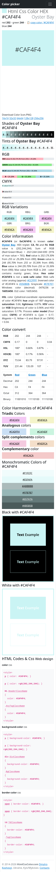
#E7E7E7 (48, 284)
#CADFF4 (14, 431)
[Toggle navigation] (50, 4)
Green (32, 374)
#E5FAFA (27, 479)
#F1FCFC (27, 473)
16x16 (5, 118)
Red (17, 374)
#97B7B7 (27, 492)
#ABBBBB (27, 486)
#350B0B (24, 284)
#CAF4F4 (9, 218)
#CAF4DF (42, 431)
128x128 (28, 118)
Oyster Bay (8, 244)
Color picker (11, 4)
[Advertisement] (28, 89)
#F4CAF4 (47, 218)
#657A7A (27, 499)
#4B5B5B (27, 505)
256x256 (38, 118)
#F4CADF (14, 443)
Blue (44, 374)
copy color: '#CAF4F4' (42, 22)
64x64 (20, 118)
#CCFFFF (32, 280)
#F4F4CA (9, 229)
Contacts (45, 867)
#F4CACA (28, 455)
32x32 (12, 118)
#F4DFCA (42, 443)
